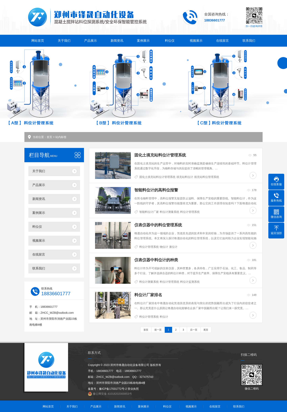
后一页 (193, 329)
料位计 (164, 316)
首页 (49, 137)
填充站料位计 (184, 177)
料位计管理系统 (190, 211)
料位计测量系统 (169, 211)
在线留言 (222, 40)
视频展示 (196, 40)
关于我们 (64, 40)
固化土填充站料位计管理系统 (157, 177)
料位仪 (169, 40)
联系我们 (249, 40)
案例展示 (143, 40)
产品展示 (90, 40)
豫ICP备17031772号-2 (113, 388)
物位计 (164, 246)
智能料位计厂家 (149, 211)
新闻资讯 (117, 40)
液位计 (173, 246)
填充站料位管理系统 (206, 177)
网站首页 (37, 40)
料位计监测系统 (190, 281)
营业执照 (133, 388)
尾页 (205, 329)
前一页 (158, 329)
